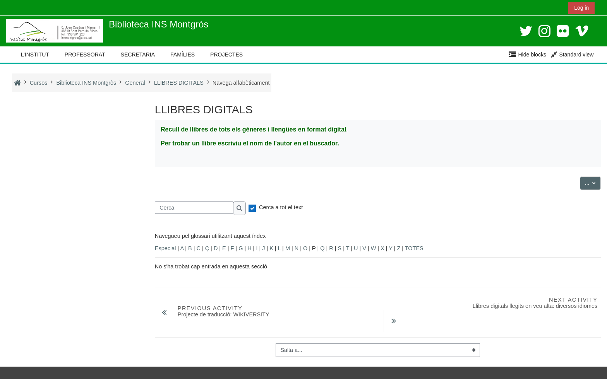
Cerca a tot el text (281, 207)
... (593, 182)
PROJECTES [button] (226, 54)
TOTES (414, 248)
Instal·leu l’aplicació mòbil (43, 371)
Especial (165, 248)
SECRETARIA (138, 54)
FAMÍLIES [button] (182, 54)
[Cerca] (194, 207)
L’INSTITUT (35, 54)
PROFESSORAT (85, 54)
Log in (581, 8)
